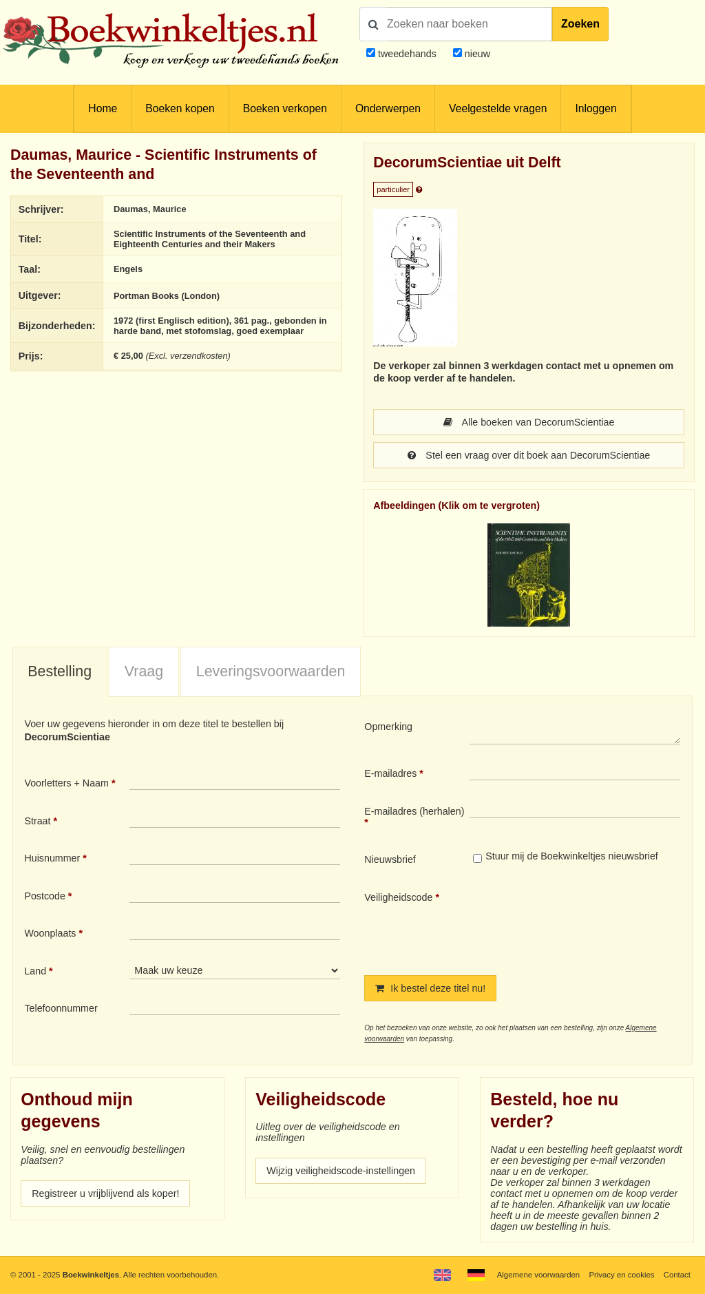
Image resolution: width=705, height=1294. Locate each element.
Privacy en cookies (621, 1275)
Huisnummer (52, 858)
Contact (677, 1275)
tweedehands (407, 53)
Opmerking (388, 726)
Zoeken (580, 24)
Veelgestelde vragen (498, 108)
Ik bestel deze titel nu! (430, 988)
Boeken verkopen (285, 108)
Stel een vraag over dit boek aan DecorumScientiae (529, 455)
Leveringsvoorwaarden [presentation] (271, 671)
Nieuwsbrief (390, 859)
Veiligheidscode (398, 897)
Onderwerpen (388, 108)
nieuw (476, 53)
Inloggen (595, 108)
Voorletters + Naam (66, 783)
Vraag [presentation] (144, 671)
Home (102, 108)
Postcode (44, 895)
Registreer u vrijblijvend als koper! (105, 1193)
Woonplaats (50, 933)
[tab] (59, 672)
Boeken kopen (179, 108)
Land (35, 971)
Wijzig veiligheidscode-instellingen (340, 1170)
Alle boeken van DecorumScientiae (529, 422)
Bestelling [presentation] (60, 671)
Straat (37, 820)
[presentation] (584, 922)
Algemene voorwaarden (538, 1275)
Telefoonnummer (60, 1008)
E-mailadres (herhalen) (414, 811)
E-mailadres (390, 773)
